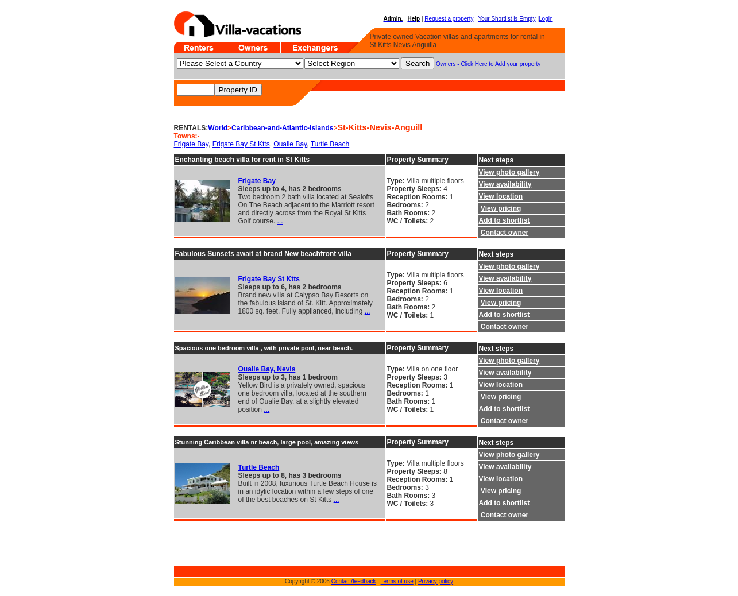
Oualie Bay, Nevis (267, 369)
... (280, 221)
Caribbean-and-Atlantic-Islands (282, 128)
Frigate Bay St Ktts (241, 144)
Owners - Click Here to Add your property (488, 64)
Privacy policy (435, 581)
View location (501, 196)
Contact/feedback (353, 581)
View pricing (501, 208)
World (217, 128)
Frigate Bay (191, 144)
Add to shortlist (504, 220)
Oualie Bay (290, 144)
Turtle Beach (330, 144)
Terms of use (397, 581)
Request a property (448, 19)
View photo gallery (509, 172)
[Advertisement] (208, 548)
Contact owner (504, 233)
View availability (505, 184)
